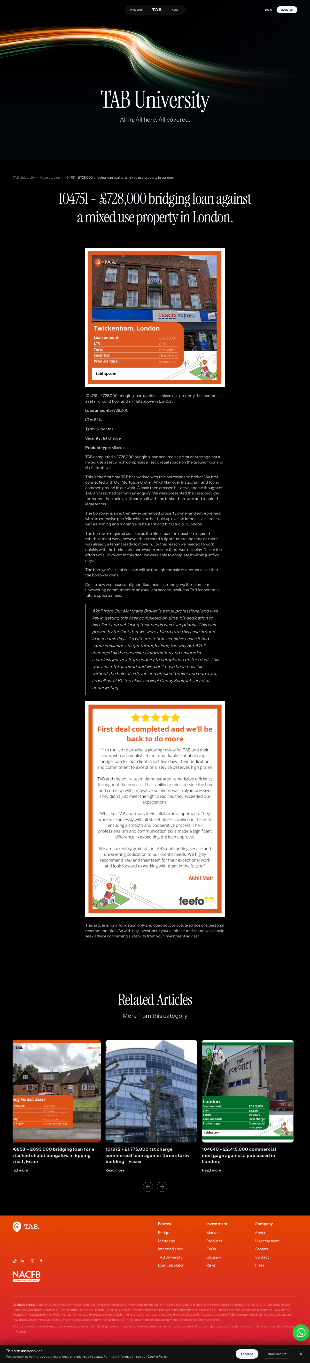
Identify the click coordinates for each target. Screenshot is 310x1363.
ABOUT (176, 9)
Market (212, 1232)
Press (259, 1265)
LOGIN (268, 9)
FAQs (211, 1248)
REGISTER (287, 9)
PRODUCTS (136, 9)
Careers (261, 1248)
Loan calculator (171, 1265)
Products (214, 1240)
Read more (22, 1170)
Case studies (50, 177)
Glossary (213, 1257)
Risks (211, 1265)
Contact (262, 1257)
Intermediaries (170, 1248)
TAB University (24, 177)
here (22, 1331)
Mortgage (166, 1240)
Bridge (163, 1232)
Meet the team (267, 1240)
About (260, 1232)
